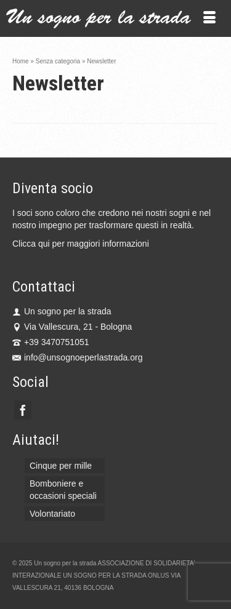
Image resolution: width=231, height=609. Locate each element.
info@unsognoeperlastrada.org (77, 357)
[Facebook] (22, 410)
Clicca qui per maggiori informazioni (80, 244)
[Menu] (209, 18)
